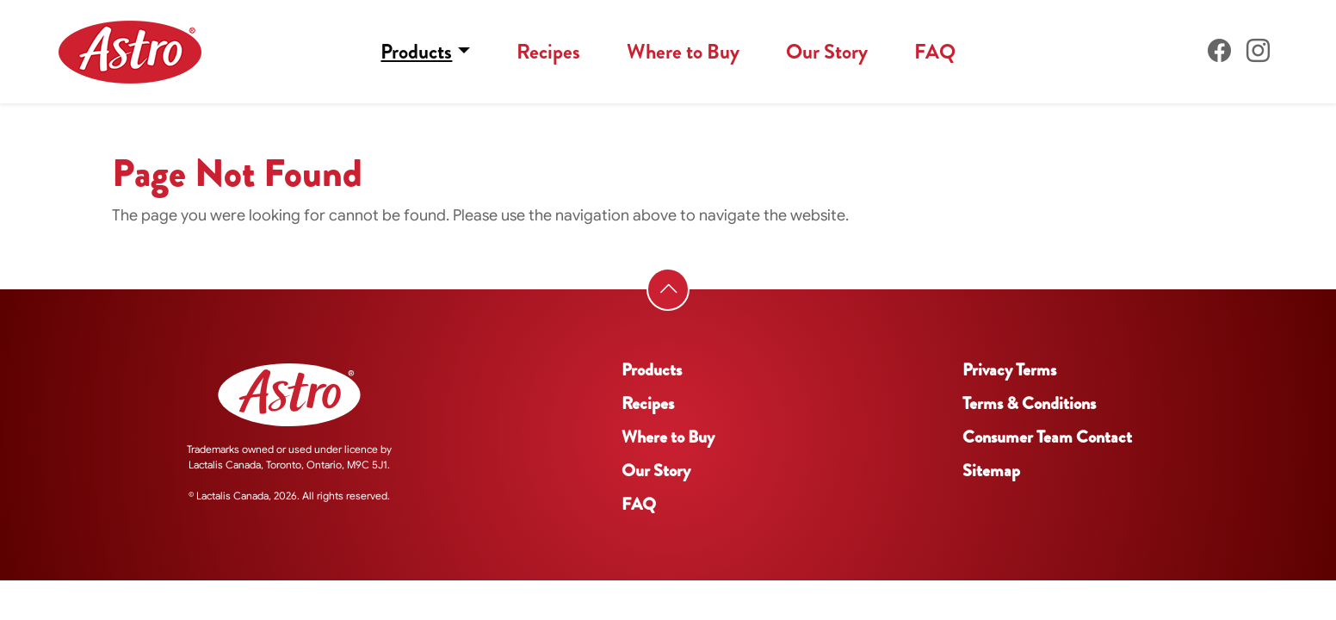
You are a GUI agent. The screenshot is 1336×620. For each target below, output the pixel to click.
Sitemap (991, 470)
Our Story (827, 51)
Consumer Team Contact (1047, 437)
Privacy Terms (1009, 369)
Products (416, 51)
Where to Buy (683, 51)
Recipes (548, 51)
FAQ (935, 51)
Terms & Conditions (1029, 403)
